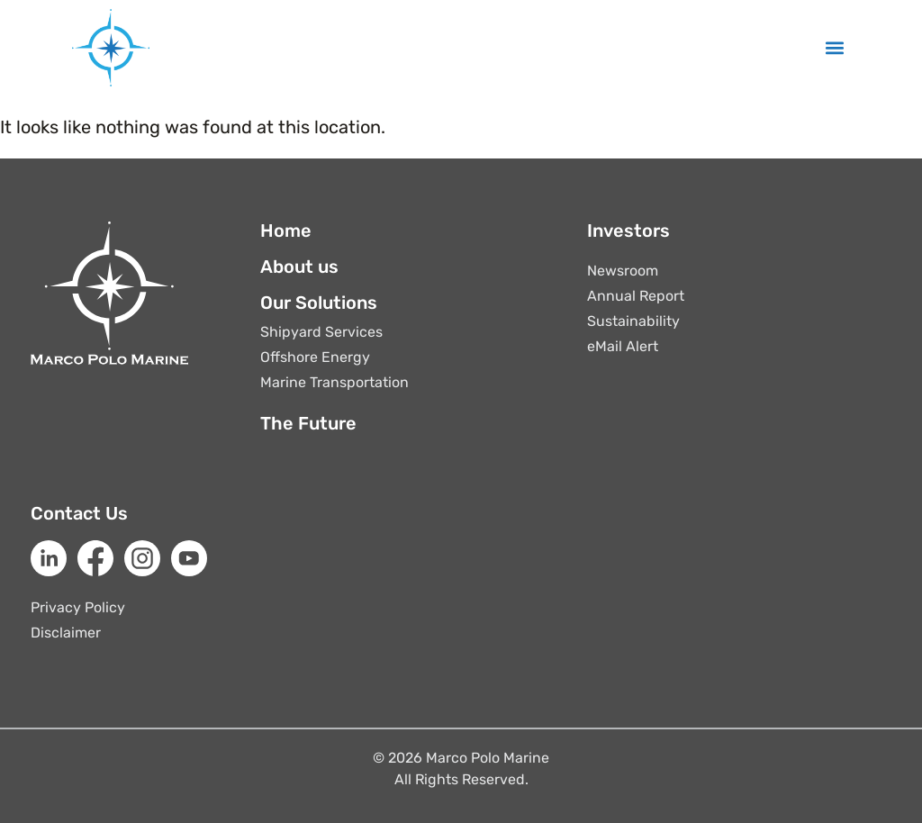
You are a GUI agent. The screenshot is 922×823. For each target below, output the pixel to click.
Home (286, 230)
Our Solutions (318, 302)
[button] (835, 48)
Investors (628, 230)
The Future (308, 423)
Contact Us (79, 513)
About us (299, 266)
